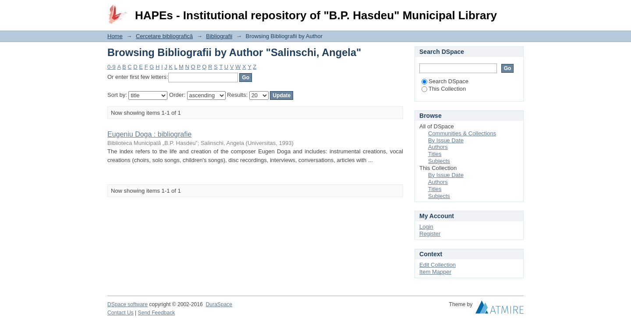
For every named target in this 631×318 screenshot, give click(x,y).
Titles (435, 154)
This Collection (444, 88)
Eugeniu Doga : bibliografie (149, 134)
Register (429, 233)
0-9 (111, 67)
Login (517, 10)
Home (115, 36)
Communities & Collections (462, 133)
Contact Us (120, 313)
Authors (438, 147)
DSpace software (127, 304)
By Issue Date (446, 140)
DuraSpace (219, 304)
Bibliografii (219, 36)
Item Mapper (435, 272)
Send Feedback (156, 313)
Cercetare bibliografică (164, 36)
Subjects (439, 161)
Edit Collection (437, 264)
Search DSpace (445, 81)
